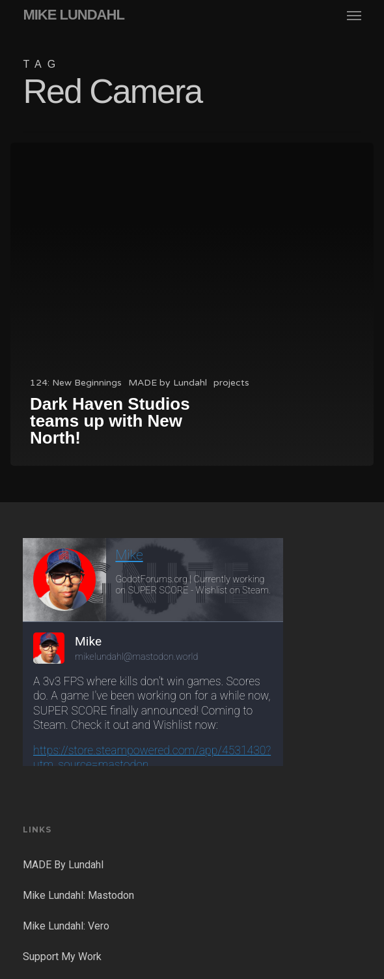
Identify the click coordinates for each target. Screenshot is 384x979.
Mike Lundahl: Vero (66, 926)
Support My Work (62, 956)
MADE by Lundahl (167, 382)
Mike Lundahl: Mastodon (78, 895)
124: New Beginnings (76, 382)
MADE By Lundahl (63, 864)
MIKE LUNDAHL (73, 15)
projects (231, 382)
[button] (354, 14)
